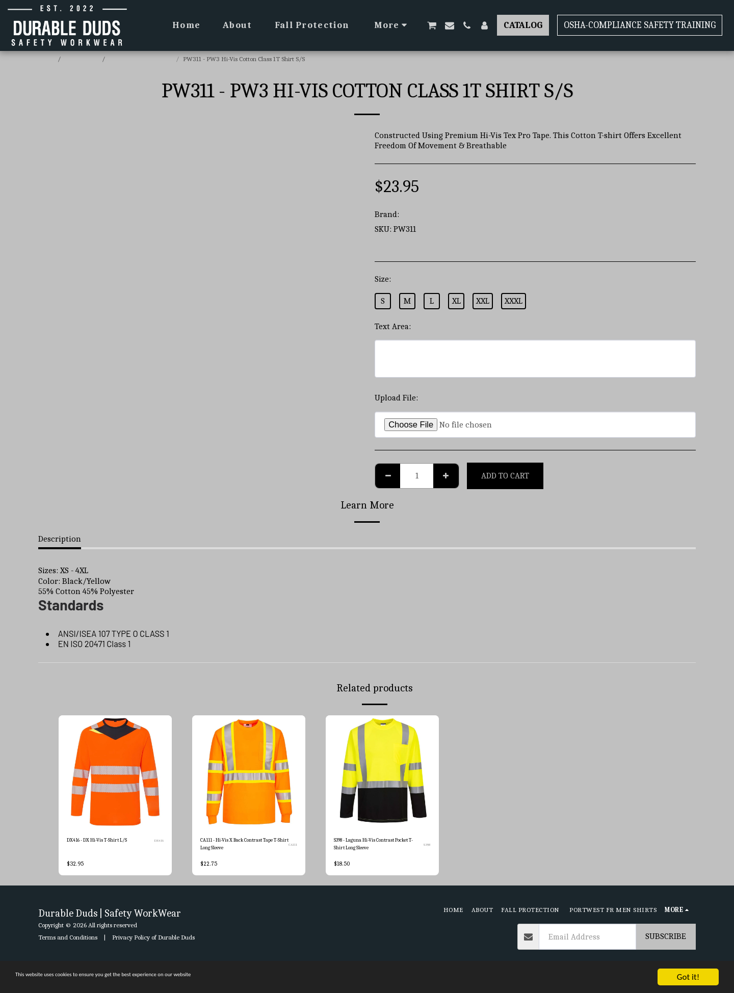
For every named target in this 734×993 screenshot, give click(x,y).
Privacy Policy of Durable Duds (153, 942)
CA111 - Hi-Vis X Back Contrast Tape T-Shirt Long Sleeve (241, 846)
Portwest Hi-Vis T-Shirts (141, 59)
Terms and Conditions (67, 942)
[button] (431, 25)
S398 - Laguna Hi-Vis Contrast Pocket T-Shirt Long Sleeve (374, 846)
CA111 (292, 847)
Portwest (417, 214)
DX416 (158, 842)
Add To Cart (505, 475)
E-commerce (82, 59)
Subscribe (665, 941)
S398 (427, 847)
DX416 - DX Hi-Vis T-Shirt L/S (106, 841)
